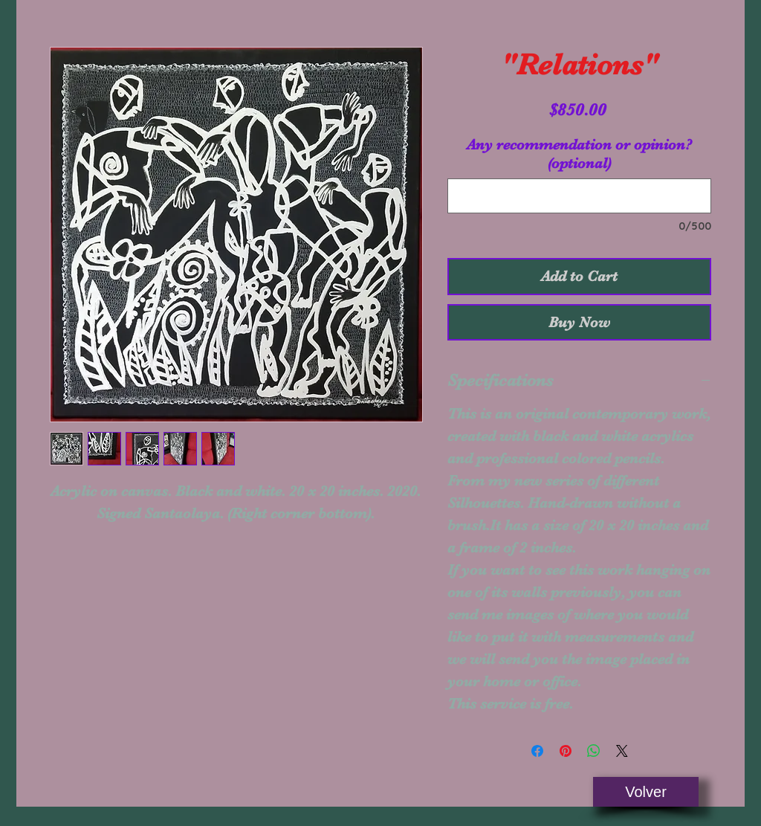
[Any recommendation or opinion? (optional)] (579, 196)
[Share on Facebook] (537, 751)
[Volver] (646, 792)
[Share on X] (622, 751)
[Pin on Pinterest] (565, 751)
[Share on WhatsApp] (594, 751)
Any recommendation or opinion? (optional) (579, 154)
